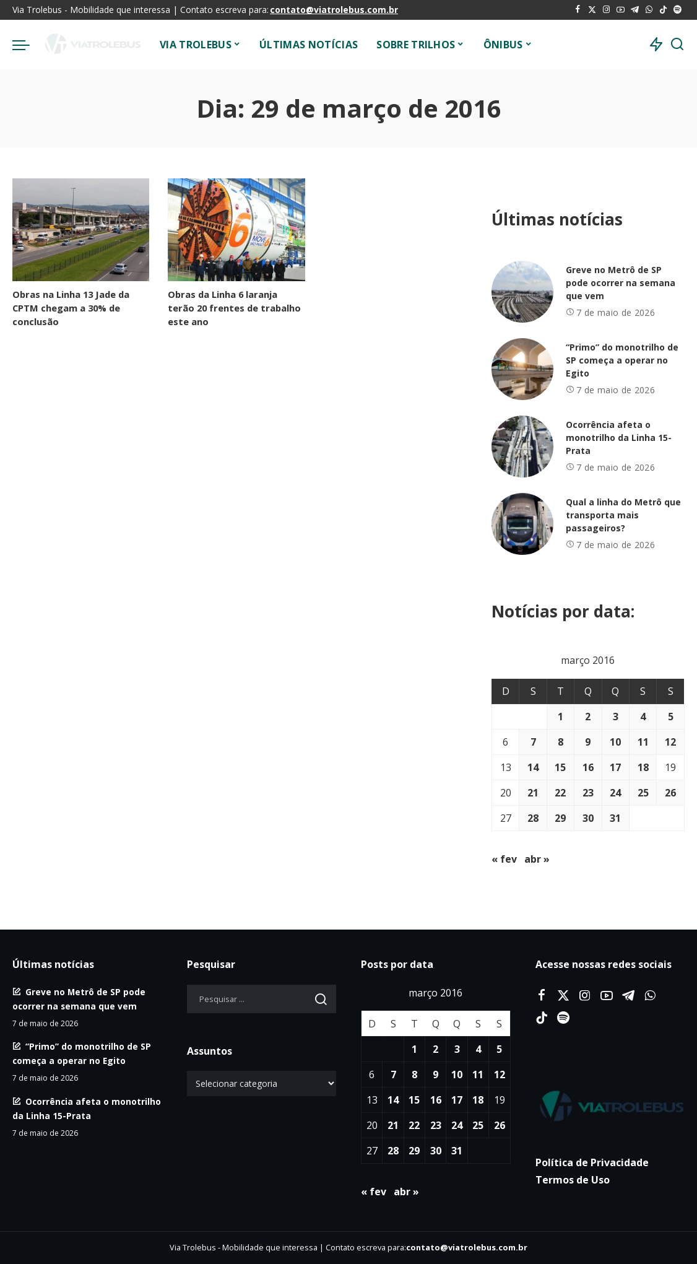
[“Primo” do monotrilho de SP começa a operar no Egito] (522, 369)
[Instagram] (606, 10)
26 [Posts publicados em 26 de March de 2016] (670, 793)
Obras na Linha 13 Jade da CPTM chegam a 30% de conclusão (70, 308)
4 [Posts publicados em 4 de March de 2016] (643, 716)
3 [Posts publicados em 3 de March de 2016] (615, 716)
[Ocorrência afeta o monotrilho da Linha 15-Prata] (522, 446)
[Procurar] (677, 44)
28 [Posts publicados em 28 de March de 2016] (533, 818)
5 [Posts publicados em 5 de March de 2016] (670, 716)
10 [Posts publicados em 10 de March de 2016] (615, 742)
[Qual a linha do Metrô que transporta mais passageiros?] (522, 524)
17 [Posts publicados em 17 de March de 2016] (615, 767)
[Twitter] (592, 10)
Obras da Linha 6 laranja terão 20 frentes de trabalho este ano (234, 308)
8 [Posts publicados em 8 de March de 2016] (560, 742)
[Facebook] (578, 10)
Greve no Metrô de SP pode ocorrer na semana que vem (620, 283)
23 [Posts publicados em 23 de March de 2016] (588, 793)
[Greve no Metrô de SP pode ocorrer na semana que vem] (522, 292)
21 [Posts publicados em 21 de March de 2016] (533, 793)
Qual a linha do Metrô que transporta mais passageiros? (623, 515)
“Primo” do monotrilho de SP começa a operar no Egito (622, 360)
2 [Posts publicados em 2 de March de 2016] (588, 716)
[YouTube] (620, 10)
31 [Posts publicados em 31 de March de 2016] (615, 818)
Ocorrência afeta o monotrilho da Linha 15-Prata (619, 437)
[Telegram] (635, 10)
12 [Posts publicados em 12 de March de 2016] (670, 742)
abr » (537, 859)
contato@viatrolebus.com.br (334, 9)
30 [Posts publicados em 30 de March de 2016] (588, 818)
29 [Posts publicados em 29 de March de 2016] (560, 818)
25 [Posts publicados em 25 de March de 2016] (643, 793)
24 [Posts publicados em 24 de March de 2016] (615, 793)
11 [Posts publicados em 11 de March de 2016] (643, 742)
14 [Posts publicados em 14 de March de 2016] (533, 767)
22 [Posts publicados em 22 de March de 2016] (560, 793)
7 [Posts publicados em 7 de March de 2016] (533, 742)
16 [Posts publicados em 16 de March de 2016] (588, 767)
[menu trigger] (27, 44)
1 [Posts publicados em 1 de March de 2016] (560, 716)
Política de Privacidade (592, 1162)
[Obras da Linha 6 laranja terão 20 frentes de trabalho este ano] (236, 229)
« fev (504, 859)
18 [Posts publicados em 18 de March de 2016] (643, 767)
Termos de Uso (572, 1180)
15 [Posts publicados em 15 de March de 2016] (560, 767)
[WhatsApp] (649, 10)
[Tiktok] (663, 10)
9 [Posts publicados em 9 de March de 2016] (588, 742)
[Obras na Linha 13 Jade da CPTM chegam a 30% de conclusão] (80, 229)
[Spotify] (677, 10)
